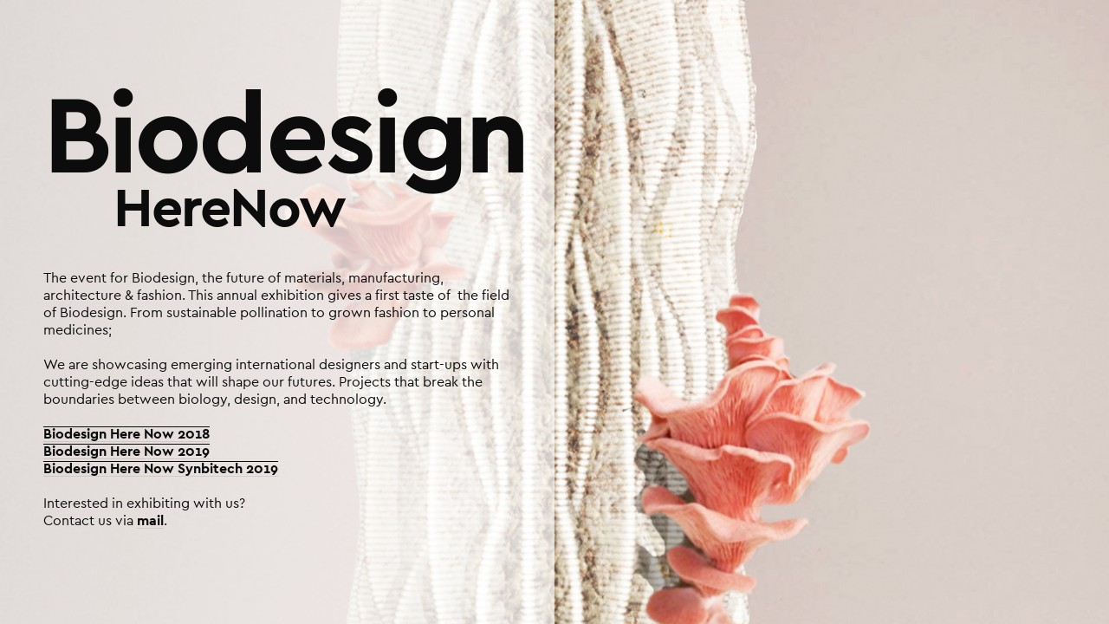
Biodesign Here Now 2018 (126, 434)
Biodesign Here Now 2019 (126, 451)
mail (150, 521)
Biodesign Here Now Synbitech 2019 (160, 469)
